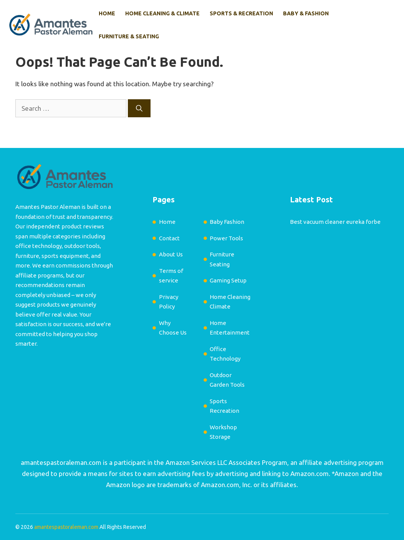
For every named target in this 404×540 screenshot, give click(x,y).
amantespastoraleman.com (61, 462)
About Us (171, 254)
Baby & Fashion (306, 13)
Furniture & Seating (129, 36)
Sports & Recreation (241, 13)
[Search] (139, 108)
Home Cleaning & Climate (162, 13)
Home (107, 13)
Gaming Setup (228, 280)
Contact (169, 238)
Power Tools (226, 238)
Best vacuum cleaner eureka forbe (335, 221)
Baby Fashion (227, 221)
